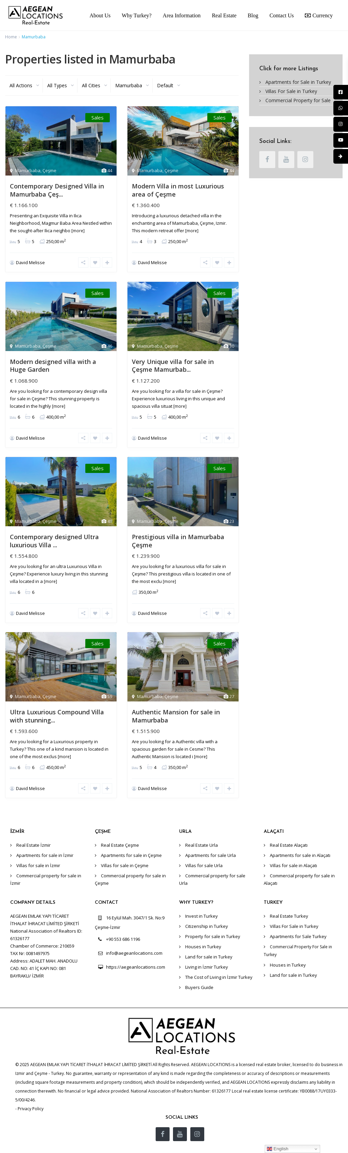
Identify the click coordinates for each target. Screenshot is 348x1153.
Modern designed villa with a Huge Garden (53, 362)
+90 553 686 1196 (123, 924)
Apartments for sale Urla (210, 840)
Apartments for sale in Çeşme (131, 840)
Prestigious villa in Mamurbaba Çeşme (178, 533)
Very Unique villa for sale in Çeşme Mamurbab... (173, 362)
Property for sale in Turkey (212, 921)
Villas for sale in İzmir (38, 850)
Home (11, 37)
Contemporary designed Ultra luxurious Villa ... (54, 533)
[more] (78, 231)
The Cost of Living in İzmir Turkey (219, 962)
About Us (100, 15)
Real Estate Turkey (289, 901)
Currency (319, 15)
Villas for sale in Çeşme (125, 850)
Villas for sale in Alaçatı (293, 850)
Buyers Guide (199, 972)
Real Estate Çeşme (120, 830)
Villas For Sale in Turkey (291, 91)
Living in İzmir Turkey (206, 952)
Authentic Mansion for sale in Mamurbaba (176, 705)
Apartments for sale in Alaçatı (300, 840)
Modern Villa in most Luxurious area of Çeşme (178, 190)
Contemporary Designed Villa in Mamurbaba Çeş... (57, 190)
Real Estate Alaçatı (289, 830)
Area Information (182, 15)
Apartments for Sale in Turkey (298, 82)
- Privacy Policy (29, 1093)
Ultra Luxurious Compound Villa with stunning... (57, 705)
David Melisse (30, 262)
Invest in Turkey (201, 901)
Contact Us (281, 15)
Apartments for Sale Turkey (298, 921)
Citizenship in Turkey (206, 911)
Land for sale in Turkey (208, 942)
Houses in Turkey (203, 932)
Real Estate (224, 15)
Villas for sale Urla (204, 850)
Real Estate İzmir (33, 830)
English (277, 1149)
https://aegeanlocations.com (135, 952)
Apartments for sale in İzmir (44, 840)
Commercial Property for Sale (298, 100)
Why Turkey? (137, 15)
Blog (253, 15)
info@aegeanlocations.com (134, 938)
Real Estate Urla (201, 830)
